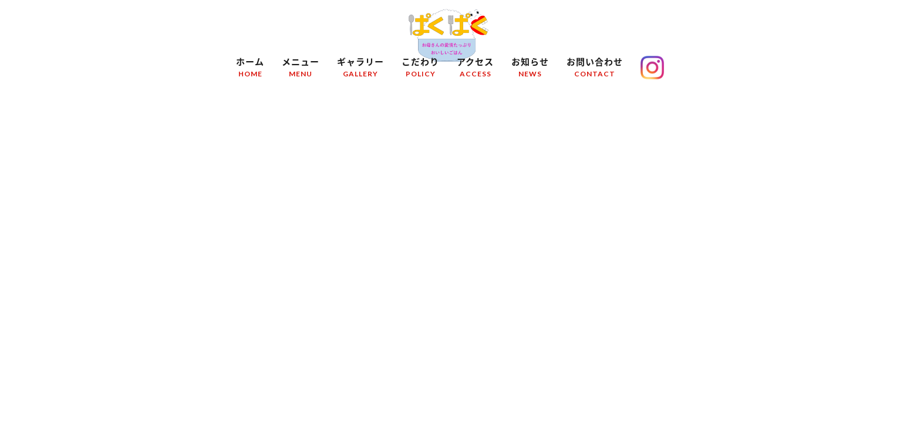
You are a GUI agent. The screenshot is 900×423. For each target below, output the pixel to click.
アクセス (475, 69)
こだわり (420, 69)
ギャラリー (360, 69)
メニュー (300, 69)
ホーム (250, 69)
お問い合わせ (595, 69)
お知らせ (530, 69)
